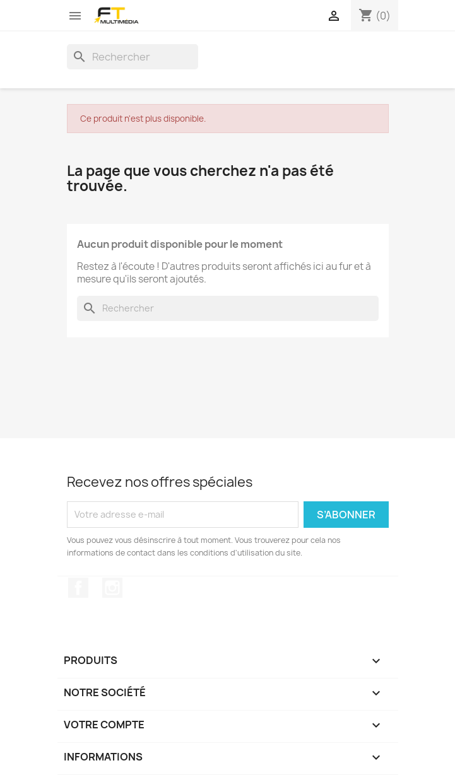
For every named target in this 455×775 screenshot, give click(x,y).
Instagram (112, 588)
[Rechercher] (132, 56)
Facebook (78, 588)
